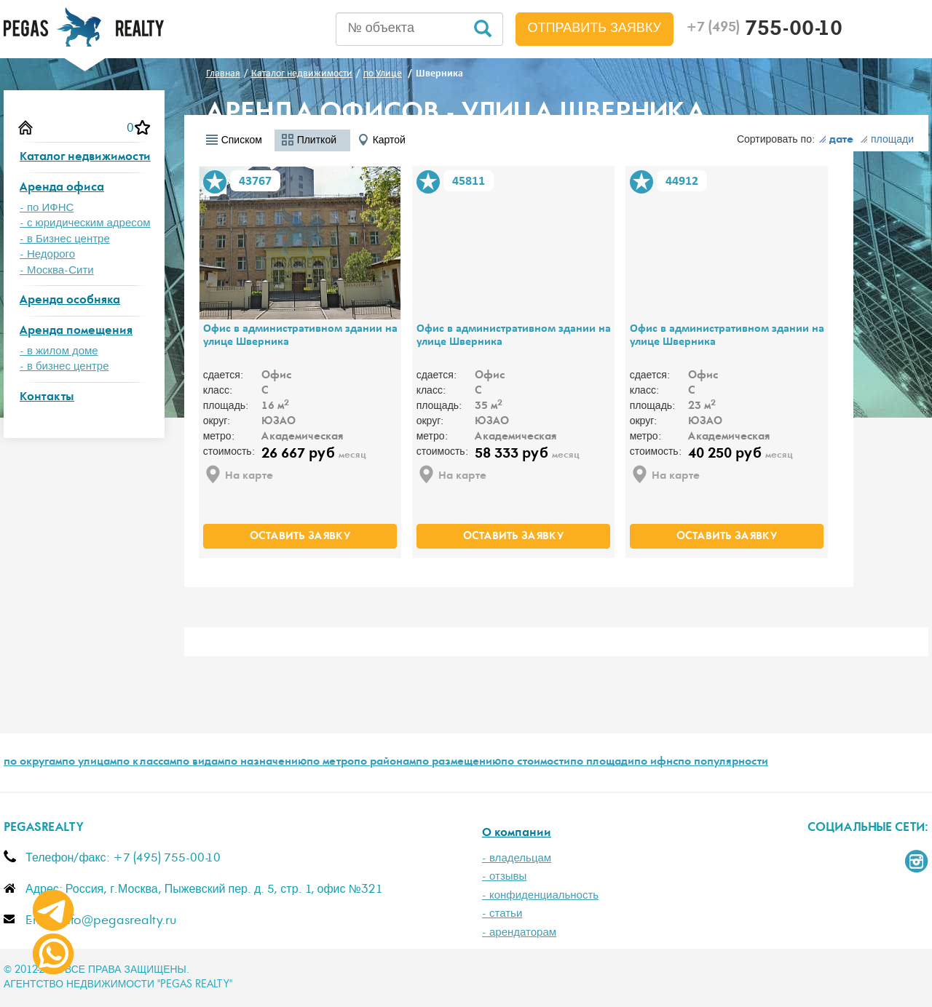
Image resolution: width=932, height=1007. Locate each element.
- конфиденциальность (540, 895)
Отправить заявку (595, 28)
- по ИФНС (47, 207)
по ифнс (656, 762)
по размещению (458, 762)
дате (835, 140)
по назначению (265, 762)
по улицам (89, 762)
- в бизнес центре (64, 366)
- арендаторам (519, 932)
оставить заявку (300, 537)
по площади (602, 762)
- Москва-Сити (57, 270)
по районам (385, 762)
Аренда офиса (62, 188)
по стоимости (535, 762)
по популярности (723, 762)
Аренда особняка (70, 300)
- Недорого (47, 254)
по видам (200, 762)
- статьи (502, 913)
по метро (330, 762)
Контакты (47, 397)
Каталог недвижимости (85, 157)
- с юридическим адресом (85, 223)
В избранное (214, 182)
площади (887, 140)
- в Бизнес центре (65, 239)
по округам (33, 762)
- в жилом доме (59, 351)
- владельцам (516, 858)
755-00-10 (764, 30)
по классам (146, 762)
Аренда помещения (76, 331)
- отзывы (504, 876)
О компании (516, 833)
